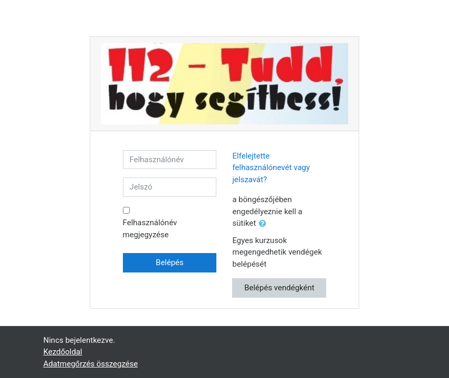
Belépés (170, 262)
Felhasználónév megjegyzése (150, 228)
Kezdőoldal (63, 351)
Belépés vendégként (279, 287)
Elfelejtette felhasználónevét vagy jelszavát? (271, 167)
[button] (265, 223)
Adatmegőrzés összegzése (91, 364)
